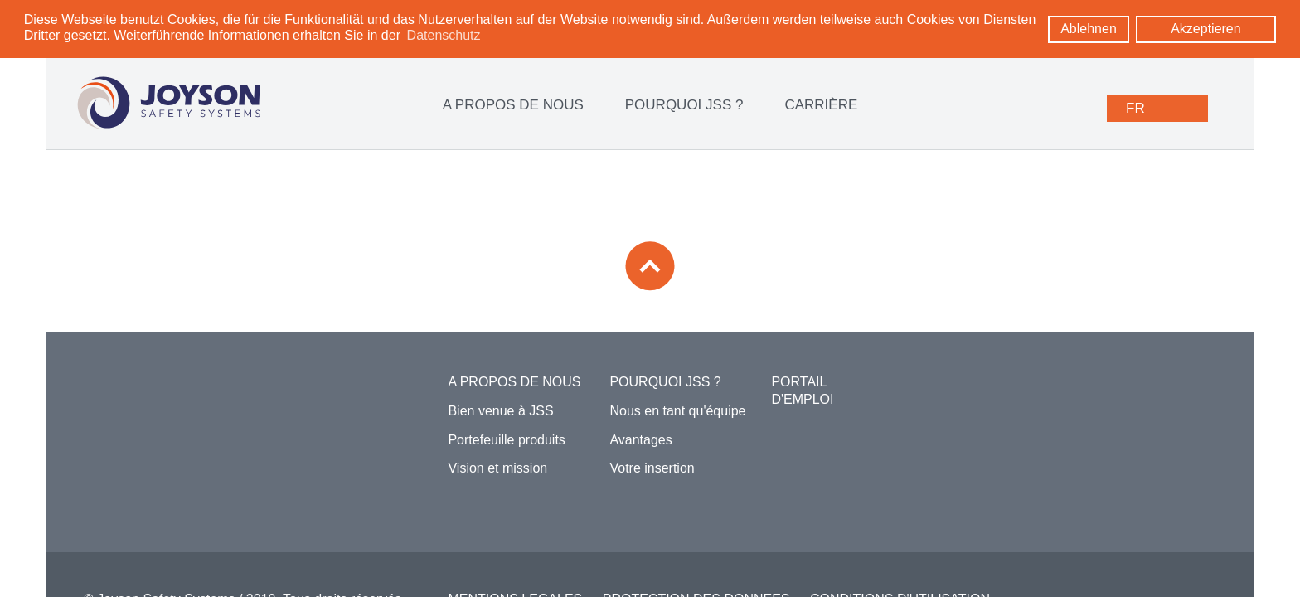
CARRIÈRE (820, 104)
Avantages (640, 439)
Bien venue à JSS (500, 410)
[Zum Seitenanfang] (650, 265)
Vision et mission (497, 467)
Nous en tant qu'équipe (677, 410)
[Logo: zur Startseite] (168, 102)
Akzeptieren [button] (1206, 29)
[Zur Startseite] (175, 395)
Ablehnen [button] (1088, 29)
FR (1135, 107)
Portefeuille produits (506, 439)
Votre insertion (651, 467)
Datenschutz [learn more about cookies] (444, 35)
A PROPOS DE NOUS (513, 104)
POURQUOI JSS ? (684, 104)
